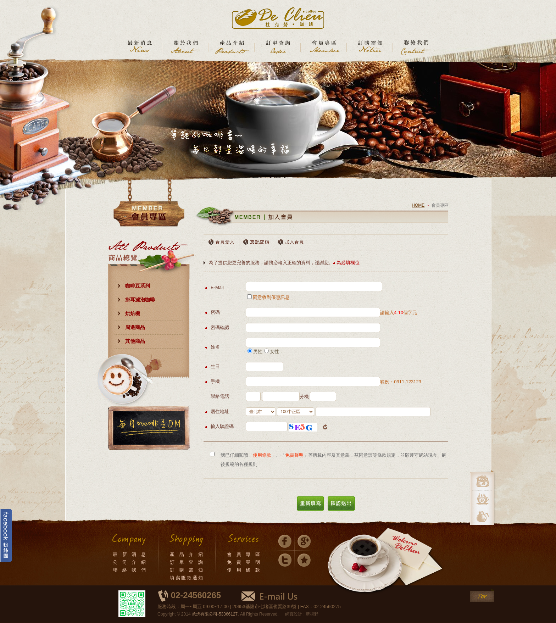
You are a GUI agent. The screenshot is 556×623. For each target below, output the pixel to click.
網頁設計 (293, 614)
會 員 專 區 (244, 554)
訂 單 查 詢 (187, 562)
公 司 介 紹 (130, 562)
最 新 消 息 (130, 554)
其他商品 (135, 341)
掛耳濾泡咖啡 (140, 299)
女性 (271, 351)
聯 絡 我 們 (130, 570)
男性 (255, 351)
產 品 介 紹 (187, 554)
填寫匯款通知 (187, 577)
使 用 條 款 (244, 570)
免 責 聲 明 (244, 562)
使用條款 (262, 455)
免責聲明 (294, 455)
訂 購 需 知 (187, 570)
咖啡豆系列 (137, 286)
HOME (418, 205)
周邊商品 (135, 327)
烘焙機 (132, 313)
